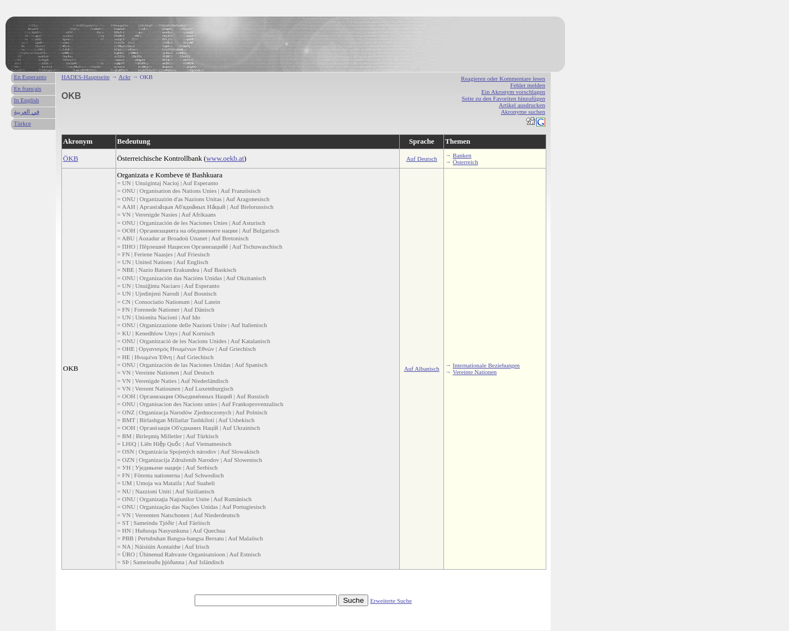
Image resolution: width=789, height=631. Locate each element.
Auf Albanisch (422, 368)
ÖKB (70, 158)
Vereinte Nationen (475, 372)
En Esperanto (30, 76)
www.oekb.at (225, 158)
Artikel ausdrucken (522, 105)
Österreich (465, 162)
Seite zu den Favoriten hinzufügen (503, 98)
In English (26, 100)
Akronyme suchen (523, 111)
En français (27, 88)
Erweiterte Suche (390, 600)
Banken (462, 155)
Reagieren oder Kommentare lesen (503, 78)
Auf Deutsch (421, 158)
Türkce (22, 123)
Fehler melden (527, 85)
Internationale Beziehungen (486, 365)
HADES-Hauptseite (85, 76)
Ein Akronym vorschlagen (513, 91)
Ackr (124, 76)
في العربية (26, 111)
